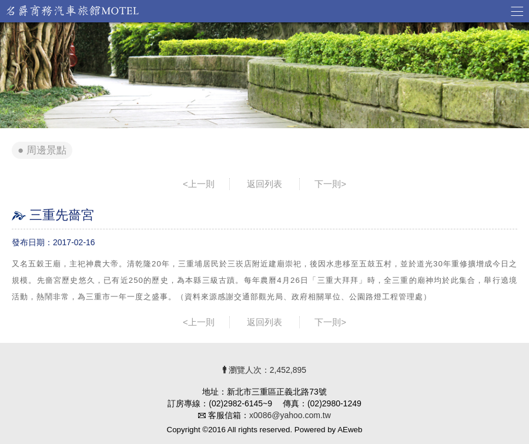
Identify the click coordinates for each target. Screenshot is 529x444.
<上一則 (199, 184)
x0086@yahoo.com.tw (290, 415)
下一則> (330, 184)
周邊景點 (46, 150)
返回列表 (264, 184)
